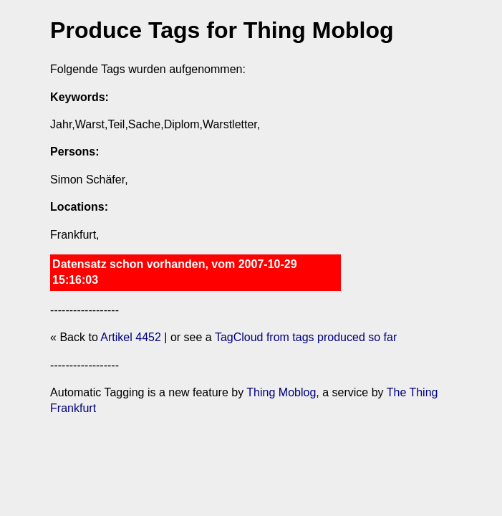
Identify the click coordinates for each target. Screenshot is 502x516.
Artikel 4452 (130, 337)
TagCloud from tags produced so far (306, 337)
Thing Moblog (281, 392)
